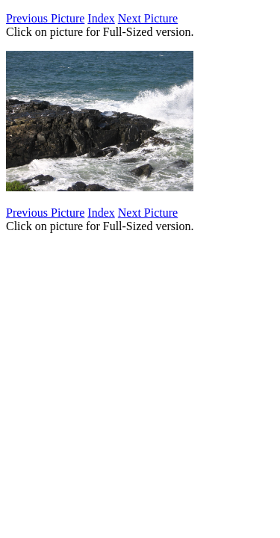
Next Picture (148, 18)
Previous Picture (45, 18)
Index (100, 18)
